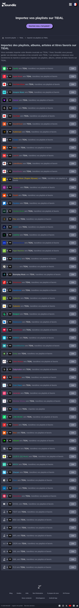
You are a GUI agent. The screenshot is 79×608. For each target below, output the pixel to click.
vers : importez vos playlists (29, 409)
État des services (29, 605)
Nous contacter (27, 598)
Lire (72, 68)
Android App (53, 598)
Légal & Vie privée (17, 605)
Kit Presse (66, 593)
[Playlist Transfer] (9, 4)
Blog (10, 593)
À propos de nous (53, 593)
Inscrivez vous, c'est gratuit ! (39, 26)
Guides (19, 593)
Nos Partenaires (38, 593)
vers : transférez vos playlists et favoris (33, 68)
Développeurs (40, 598)
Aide (27, 593)
